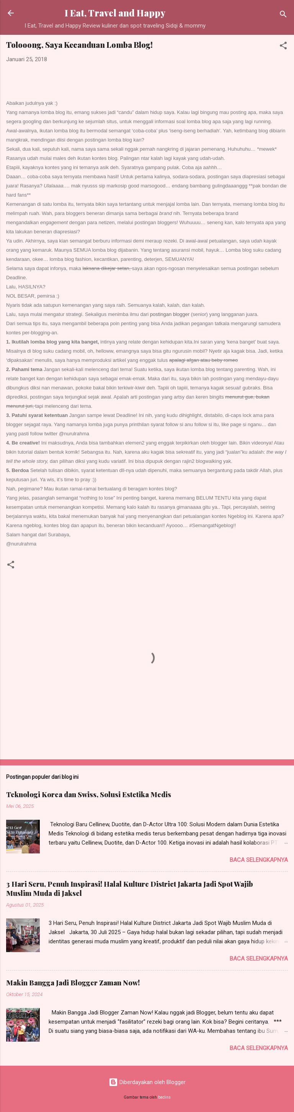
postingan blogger (169, 314)
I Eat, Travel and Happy (115, 13)
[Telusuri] (283, 15)
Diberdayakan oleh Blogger (147, 1082)
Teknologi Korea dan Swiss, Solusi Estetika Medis (88, 794)
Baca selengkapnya (259, 859)
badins (164, 1097)
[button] (283, 47)
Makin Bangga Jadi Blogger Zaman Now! (73, 982)
